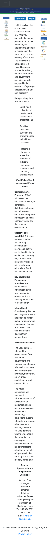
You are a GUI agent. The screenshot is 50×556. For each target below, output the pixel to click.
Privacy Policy (25, 534)
